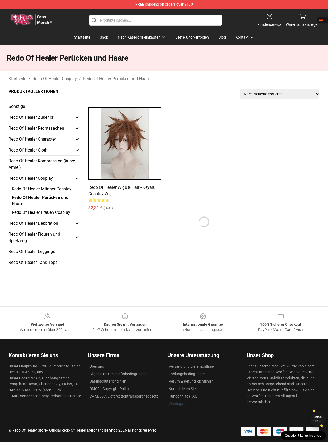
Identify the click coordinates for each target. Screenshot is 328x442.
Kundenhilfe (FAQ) (184, 396)
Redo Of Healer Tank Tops (33, 262)
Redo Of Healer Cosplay (54, 78)
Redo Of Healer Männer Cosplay (42, 188)
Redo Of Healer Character (32, 139)
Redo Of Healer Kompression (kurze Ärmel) (42, 164)
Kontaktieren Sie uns (185, 389)
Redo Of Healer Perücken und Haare (116, 78)
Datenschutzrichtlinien (107, 381)
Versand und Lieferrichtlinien (192, 366)
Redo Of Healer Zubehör (31, 117)
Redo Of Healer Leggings (32, 251)
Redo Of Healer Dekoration (33, 223)
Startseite (17, 78)
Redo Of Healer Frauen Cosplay (41, 212)
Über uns (96, 366)
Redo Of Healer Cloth (28, 150)
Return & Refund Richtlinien (191, 381)
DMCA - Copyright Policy (109, 389)
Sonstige (17, 106)
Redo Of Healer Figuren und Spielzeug (34, 237)
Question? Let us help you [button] (303, 435)
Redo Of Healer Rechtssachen (36, 128)
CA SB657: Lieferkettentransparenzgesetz (123, 396)
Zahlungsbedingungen (187, 374)
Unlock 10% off (318, 419)
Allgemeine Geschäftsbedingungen (118, 374)
